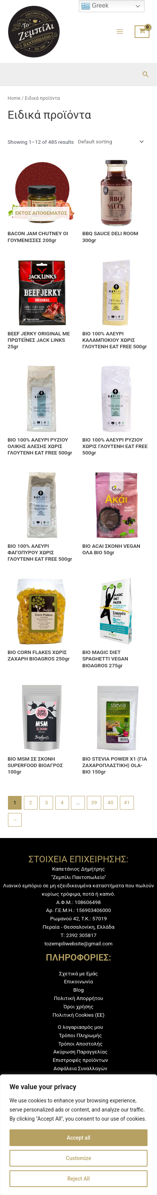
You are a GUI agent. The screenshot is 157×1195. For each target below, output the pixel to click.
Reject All (78, 1179)
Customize (78, 1158)
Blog (78, 990)
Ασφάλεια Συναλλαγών (80, 1068)
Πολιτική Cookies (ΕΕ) (79, 1015)
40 (110, 802)
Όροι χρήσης (79, 1006)
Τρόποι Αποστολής (80, 1044)
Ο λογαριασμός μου (80, 1027)
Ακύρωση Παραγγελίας (80, 1052)
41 (127, 802)
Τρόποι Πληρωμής (80, 1035)
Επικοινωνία (78, 981)
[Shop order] (109, 141)
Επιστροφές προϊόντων (80, 1060)
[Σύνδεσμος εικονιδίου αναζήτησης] (146, 74)
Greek (94, 6)
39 (94, 802)
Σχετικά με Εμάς (78, 973)
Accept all (78, 1138)
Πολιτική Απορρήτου (78, 998)
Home (14, 98)
